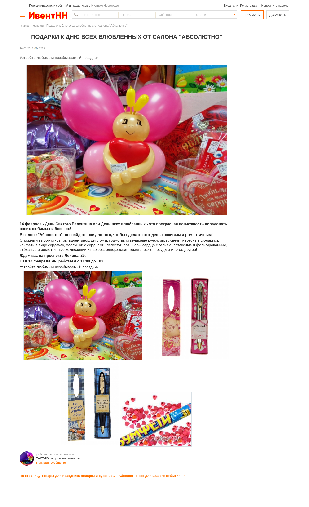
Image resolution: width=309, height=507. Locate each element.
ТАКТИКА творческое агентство (58, 458)
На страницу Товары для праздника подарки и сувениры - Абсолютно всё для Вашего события (102, 476)
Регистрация (249, 5)
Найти (75, 14)
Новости (38, 25)
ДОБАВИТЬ (277, 15)
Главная (25, 25)
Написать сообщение (51, 462)
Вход (227, 5)
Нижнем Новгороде (105, 5)
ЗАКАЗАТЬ (252, 15)
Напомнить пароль (274, 5)
